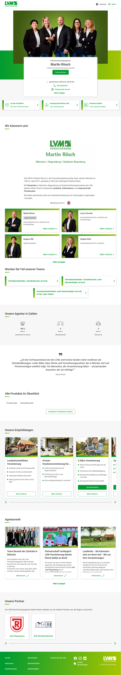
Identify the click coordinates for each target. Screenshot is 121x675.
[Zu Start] (60, 658)
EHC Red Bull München (43, 636)
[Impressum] (15, 663)
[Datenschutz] (38, 658)
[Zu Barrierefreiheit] (38, 663)
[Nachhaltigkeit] (38, 669)
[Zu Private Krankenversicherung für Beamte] (57, 494)
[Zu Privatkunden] (15, 658)
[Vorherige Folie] (6, 502)
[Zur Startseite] (11, 4)
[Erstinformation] (15, 669)
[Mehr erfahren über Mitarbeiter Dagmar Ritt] (50, 254)
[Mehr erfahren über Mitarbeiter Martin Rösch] (50, 228)
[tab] (12, 403)
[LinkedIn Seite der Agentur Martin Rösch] (85, 658)
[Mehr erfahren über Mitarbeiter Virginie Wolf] (107, 254)
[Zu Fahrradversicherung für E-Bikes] (92, 494)
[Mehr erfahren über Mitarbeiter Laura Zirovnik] (107, 228)
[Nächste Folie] (115, 502)
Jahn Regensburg (16, 636)
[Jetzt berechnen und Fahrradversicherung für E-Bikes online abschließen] (92, 487)
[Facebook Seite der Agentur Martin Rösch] (75, 658)
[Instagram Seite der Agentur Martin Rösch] (80, 658)
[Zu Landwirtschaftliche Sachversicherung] (21, 494)
